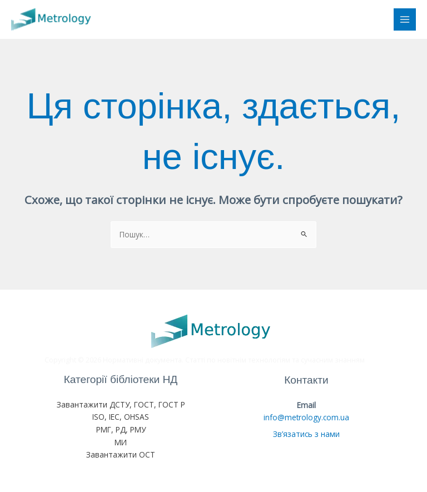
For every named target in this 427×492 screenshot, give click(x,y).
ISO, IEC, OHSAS (120, 416)
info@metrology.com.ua (306, 417)
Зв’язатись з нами (306, 434)
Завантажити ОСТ (120, 454)
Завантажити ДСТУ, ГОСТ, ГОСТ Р (121, 404)
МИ (121, 442)
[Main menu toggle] (405, 19)
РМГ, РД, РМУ (121, 429)
